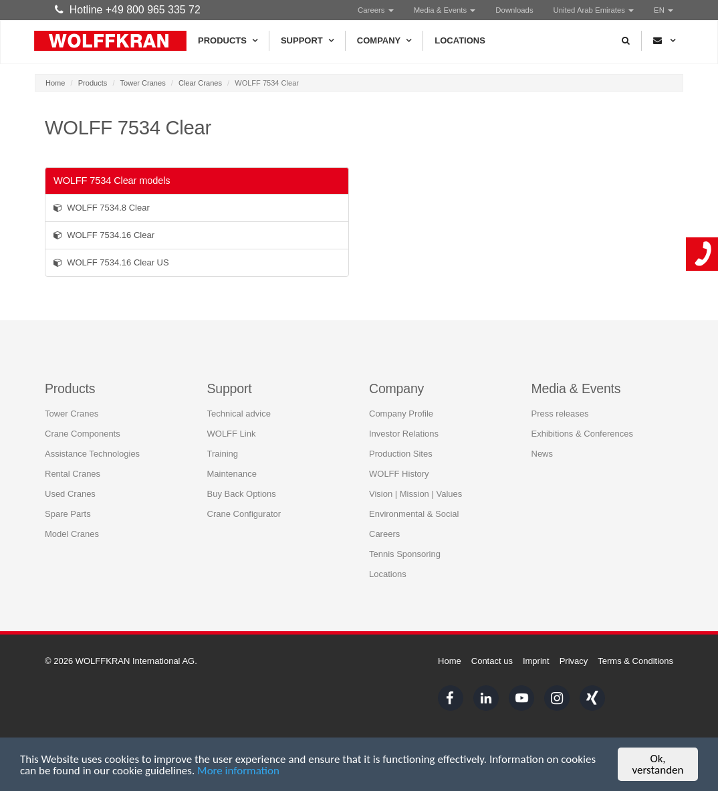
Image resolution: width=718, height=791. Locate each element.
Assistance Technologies (92, 454)
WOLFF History (399, 474)
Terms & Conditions (635, 661)
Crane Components (82, 434)
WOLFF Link (231, 434)
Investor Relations (404, 434)
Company (384, 40)
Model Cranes (72, 534)
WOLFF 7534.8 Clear (101, 208)
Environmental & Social (414, 514)
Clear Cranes (200, 83)
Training (222, 454)
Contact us (492, 661)
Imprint (536, 661)
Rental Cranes (72, 474)
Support (307, 40)
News (542, 454)
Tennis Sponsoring (405, 554)
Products (227, 40)
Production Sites (401, 454)
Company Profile (401, 414)
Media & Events (445, 10)
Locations (460, 40)
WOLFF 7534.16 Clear (103, 235)
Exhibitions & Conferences (582, 434)
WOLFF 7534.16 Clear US (111, 262)
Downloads (514, 10)
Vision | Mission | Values (415, 494)
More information (238, 771)
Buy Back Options (241, 494)
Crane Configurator (244, 514)
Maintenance (232, 474)
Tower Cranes (143, 83)
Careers (376, 10)
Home (55, 83)
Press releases (560, 414)
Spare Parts (68, 514)
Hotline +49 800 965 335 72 (128, 9)
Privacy (574, 661)
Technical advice (239, 414)
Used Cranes (70, 494)
